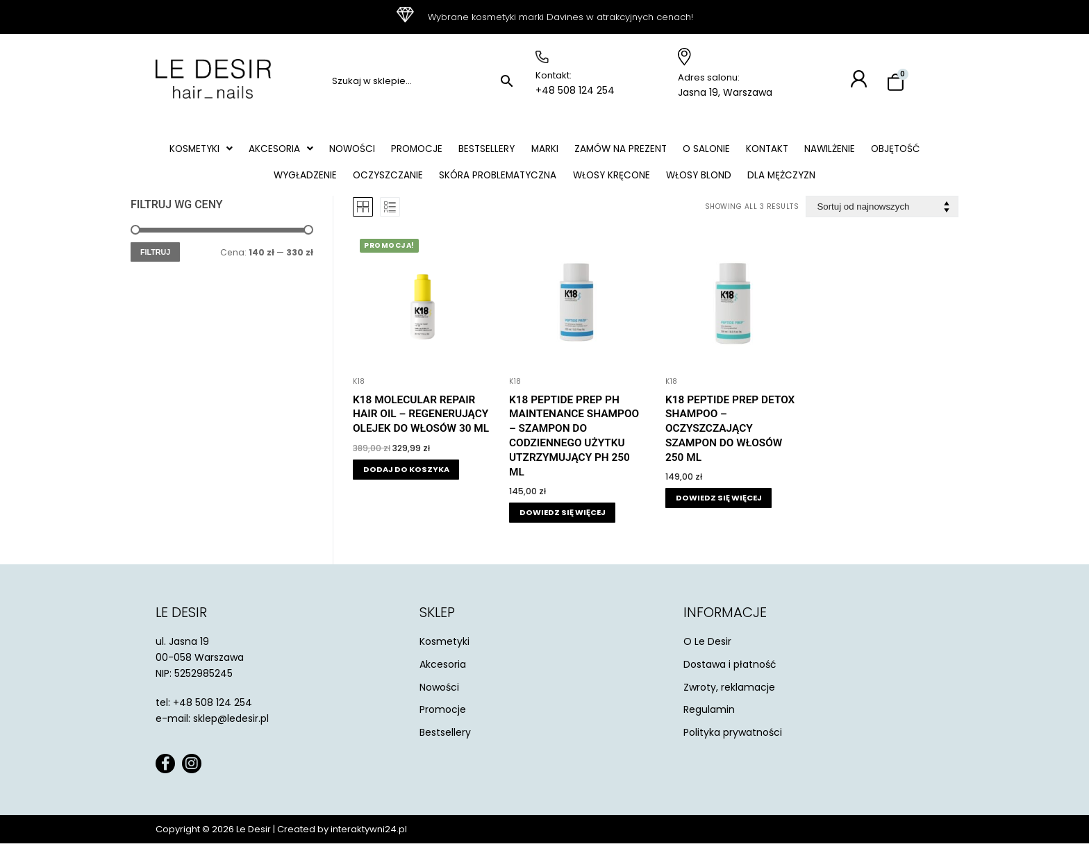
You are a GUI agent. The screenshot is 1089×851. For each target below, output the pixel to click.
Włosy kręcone (648, 181)
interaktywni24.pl (369, 836)
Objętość (253, 181)
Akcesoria (300, 151)
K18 (359, 388)
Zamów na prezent (658, 151)
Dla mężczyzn (827, 181)
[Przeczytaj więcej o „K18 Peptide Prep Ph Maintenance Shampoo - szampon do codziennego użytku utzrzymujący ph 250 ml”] (562, 520)
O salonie (748, 151)
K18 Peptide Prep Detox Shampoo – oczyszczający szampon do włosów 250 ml (730, 436)
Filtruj (155, 259)
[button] (217, 150)
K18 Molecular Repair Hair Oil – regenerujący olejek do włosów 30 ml (421, 421)
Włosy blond (740, 181)
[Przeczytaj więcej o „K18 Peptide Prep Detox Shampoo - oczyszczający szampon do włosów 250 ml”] (718, 506)
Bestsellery (518, 151)
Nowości (375, 151)
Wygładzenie (329, 181)
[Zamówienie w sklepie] (882, 214)
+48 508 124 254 (575, 90)
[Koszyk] (896, 83)
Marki (578, 151)
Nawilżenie (879, 151)
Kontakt (812, 151)
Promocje (444, 151)
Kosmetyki (217, 151)
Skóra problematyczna (529, 181)
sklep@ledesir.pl (231, 725)
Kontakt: (553, 75)
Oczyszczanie (415, 181)
